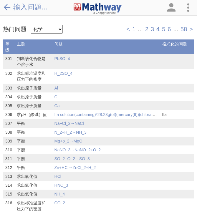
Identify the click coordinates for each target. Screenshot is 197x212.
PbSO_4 (62, 58)
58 (184, 29)
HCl (57, 176)
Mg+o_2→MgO (68, 141)
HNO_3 (61, 185)
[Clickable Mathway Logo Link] (98, 9)
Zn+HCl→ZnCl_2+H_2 (75, 167)
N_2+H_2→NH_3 (70, 132)
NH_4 (59, 194)
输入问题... (25, 7)
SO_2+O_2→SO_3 (72, 158)
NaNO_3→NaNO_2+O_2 (77, 150)
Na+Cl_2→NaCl (69, 123)
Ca (57, 105)
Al (56, 88)
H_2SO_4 (63, 73)
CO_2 (59, 203)
